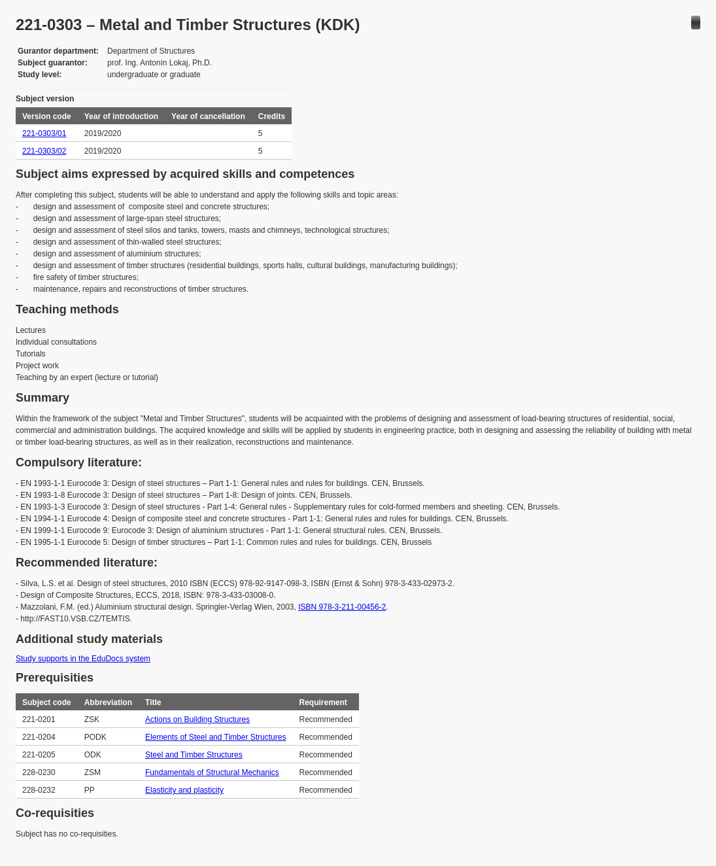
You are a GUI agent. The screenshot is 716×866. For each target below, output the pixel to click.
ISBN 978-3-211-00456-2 (342, 607)
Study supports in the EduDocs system (83, 658)
